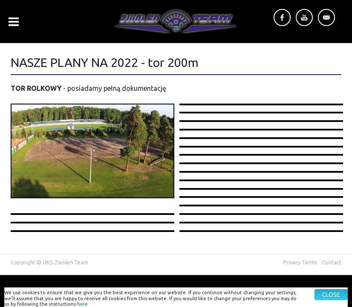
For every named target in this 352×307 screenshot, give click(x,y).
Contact (331, 262)
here (82, 304)
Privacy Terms (300, 262)
